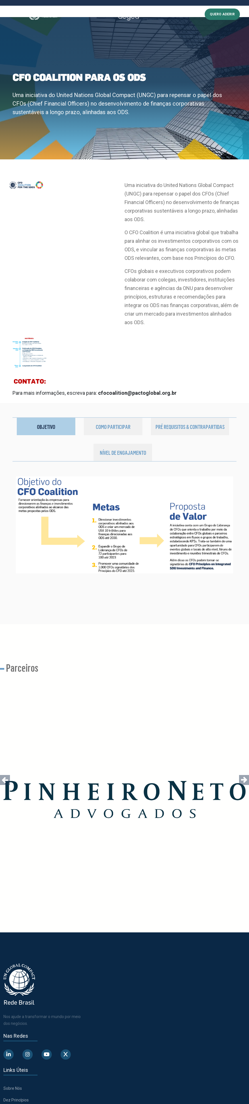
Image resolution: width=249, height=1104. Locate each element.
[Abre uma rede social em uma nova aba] (8, 1054)
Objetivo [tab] (46, 426)
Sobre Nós (12, 1088)
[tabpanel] (124, 543)
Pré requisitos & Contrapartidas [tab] (190, 426)
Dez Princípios (16, 1100)
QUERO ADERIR (222, 14)
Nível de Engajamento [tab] (123, 452)
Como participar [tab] (113, 426)
